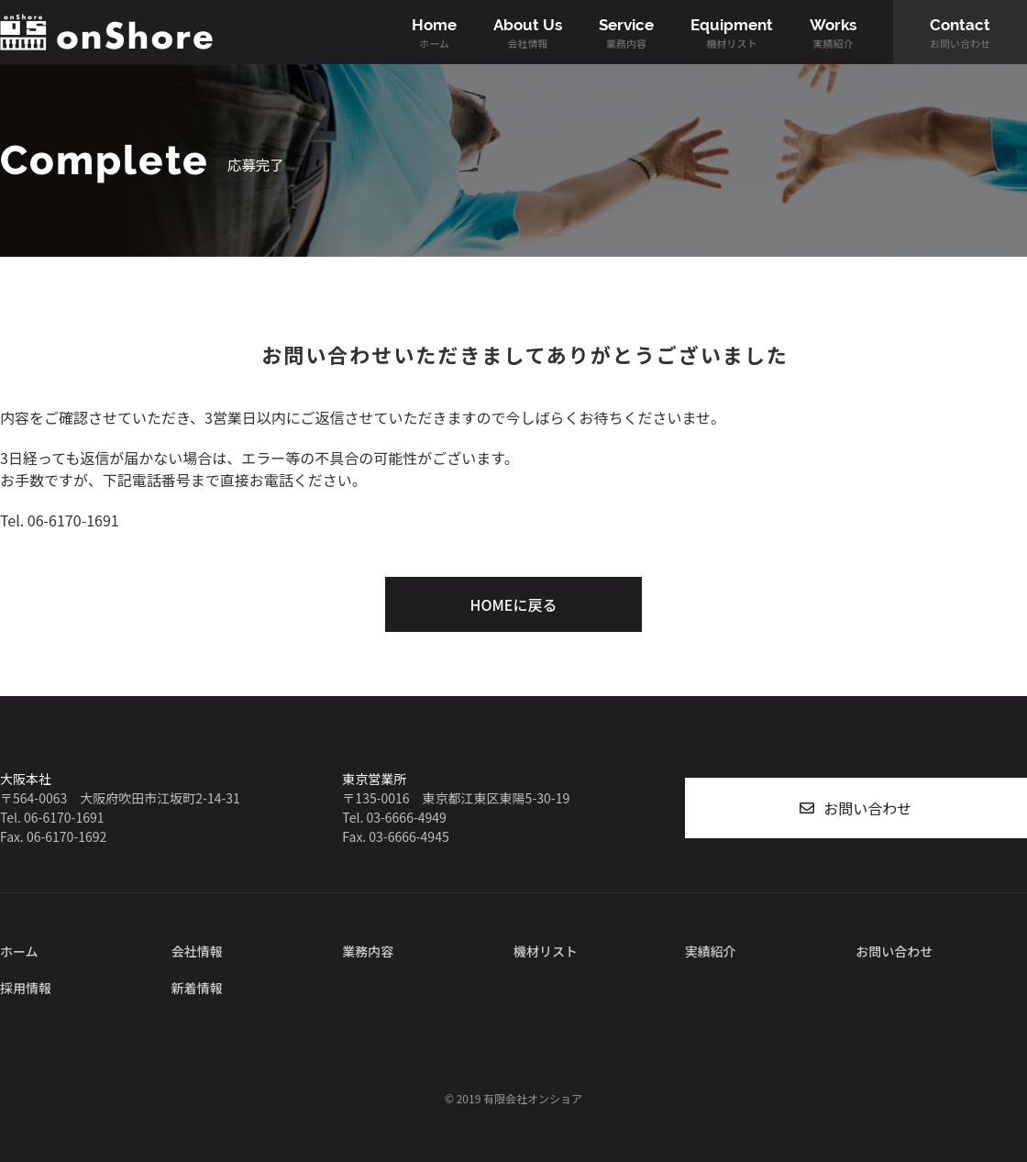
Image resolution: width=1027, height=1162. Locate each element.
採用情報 (25, 988)
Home (434, 33)
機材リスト (546, 951)
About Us (527, 33)
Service (626, 33)
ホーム (19, 951)
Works (833, 33)
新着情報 (197, 988)
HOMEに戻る (514, 604)
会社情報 (197, 951)
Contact (960, 33)
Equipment (731, 33)
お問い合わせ (867, 808)
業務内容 (367, 951)
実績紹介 (710, 951)
